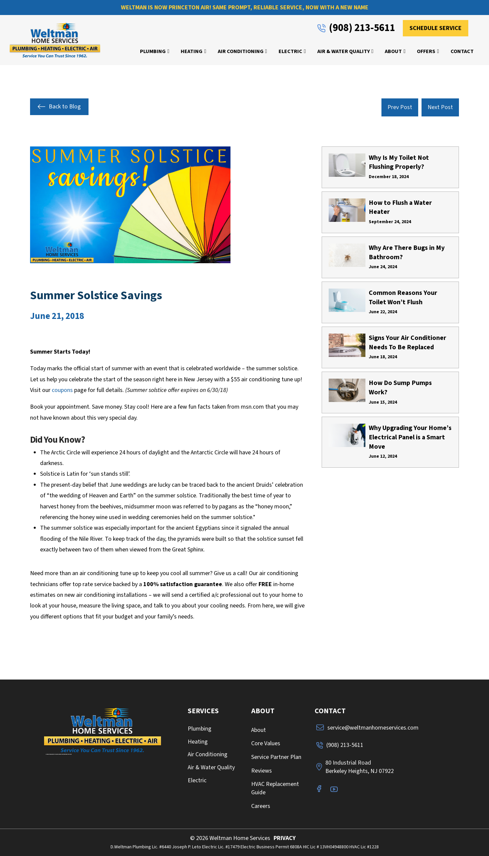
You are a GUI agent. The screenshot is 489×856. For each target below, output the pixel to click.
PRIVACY (285, 838)
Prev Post (399, 107)
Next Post (440, 107)
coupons (62, 390)
